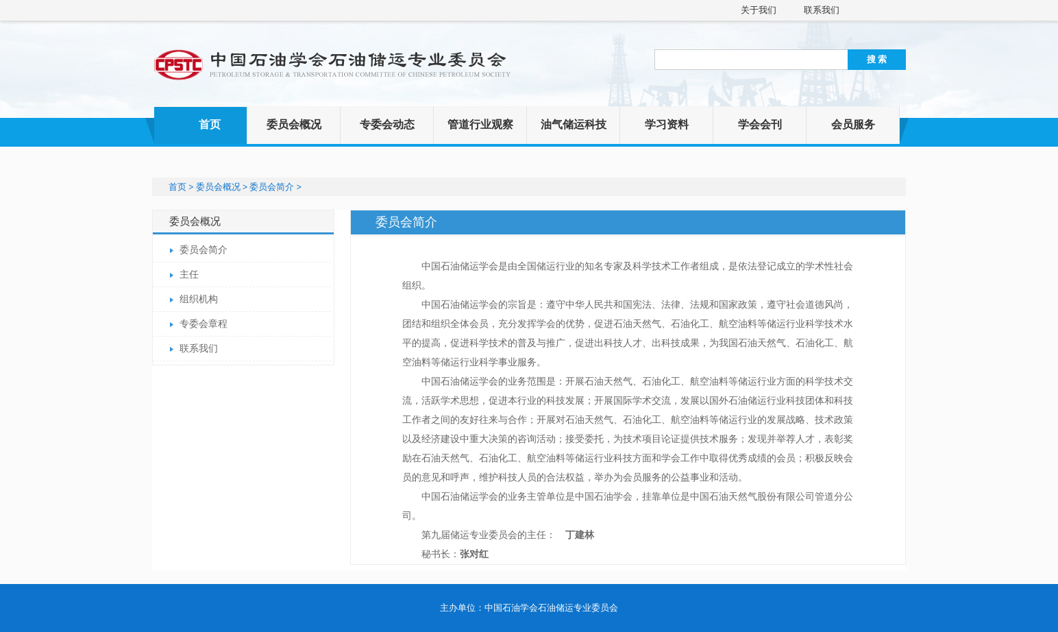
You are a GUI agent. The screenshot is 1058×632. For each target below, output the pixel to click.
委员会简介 (271, 187)
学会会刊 (760, 124)
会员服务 (853, 124)
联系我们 (821, 10)
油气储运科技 (573, 124)
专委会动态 (387, 124)
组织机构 (199, 299)
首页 (210, 124)
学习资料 (667, 124)
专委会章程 (203, 324)
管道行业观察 (480, 124)
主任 (189, 274)
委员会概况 (294, 124)
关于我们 (758, 10)
